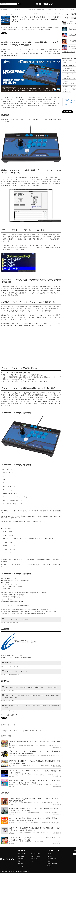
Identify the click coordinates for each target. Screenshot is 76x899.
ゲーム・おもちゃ (19, 9)
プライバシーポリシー (52, 863)
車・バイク (20, 863)
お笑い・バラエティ (22, 853)
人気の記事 (49, 856)
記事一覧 (49, 853)
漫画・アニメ (21, 856)
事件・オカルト (35, 861)
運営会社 (49, 866)
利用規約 (49, 861)
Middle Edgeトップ (6, 9)
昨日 (66, 18)
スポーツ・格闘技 (35, 853)
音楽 (19, 861)
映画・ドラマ (21, 858)
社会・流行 (34, 858)
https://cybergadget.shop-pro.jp (11, 674)
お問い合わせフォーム (52, 858)
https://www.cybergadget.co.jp (11, 622)
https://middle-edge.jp (9, 690)
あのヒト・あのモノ (36, 856)
